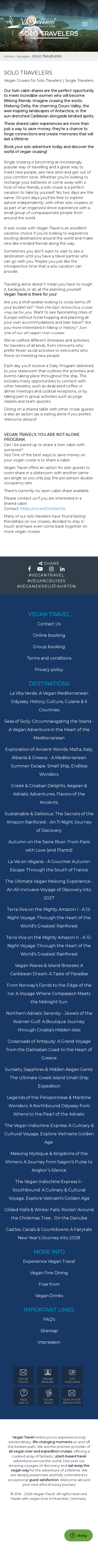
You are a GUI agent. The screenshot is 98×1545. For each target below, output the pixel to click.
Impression (49, 1342)
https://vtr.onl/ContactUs (42, 508)
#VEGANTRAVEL (46, 575)
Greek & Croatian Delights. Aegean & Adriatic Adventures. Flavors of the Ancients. (49, 794)
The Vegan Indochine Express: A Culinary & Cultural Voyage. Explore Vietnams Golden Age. (49, 1134)
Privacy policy (49, 669)
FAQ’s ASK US (23, 1396)
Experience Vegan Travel (49, 1261)
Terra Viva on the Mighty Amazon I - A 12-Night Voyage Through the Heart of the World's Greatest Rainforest (49, 918)
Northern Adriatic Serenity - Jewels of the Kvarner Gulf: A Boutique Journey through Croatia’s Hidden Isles (49, 1021)
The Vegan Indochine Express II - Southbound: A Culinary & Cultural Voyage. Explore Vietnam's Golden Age (49, 1190)
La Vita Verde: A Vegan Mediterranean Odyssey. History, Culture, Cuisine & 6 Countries (49, 701)
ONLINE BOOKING (47, 1376)
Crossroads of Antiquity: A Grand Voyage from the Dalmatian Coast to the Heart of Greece (49, 1049)
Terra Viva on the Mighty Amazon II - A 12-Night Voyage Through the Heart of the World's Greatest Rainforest (49, 946)
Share (49, 563)
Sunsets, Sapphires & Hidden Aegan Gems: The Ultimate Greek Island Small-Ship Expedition (49, 1078)
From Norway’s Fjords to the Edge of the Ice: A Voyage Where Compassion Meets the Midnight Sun (49, 993)
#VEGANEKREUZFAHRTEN (46, 586)
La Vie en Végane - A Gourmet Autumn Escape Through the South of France (49, 865)
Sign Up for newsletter (72, 1396)
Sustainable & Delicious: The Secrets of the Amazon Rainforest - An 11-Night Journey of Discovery (49, 822)
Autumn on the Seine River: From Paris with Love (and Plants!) (49, 846)
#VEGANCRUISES (46, 580)
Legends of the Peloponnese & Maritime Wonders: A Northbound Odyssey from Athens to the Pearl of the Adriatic (49, 1106)
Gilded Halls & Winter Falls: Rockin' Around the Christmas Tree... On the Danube (49, 1214)
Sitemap (49, 1330)
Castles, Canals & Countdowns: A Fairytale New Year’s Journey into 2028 (49, 1233)
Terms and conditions (49, 658)
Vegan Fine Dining (49, 1272)
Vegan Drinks (49, 1295)
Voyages (23, 56)
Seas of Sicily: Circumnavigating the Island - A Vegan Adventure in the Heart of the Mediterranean (49, 729)
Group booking (49, 646)
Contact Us (49, 623)
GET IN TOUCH (23, 1376)
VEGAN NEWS (48, 1396)
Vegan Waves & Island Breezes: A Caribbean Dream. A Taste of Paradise (49, 969)
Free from (49, 1284)
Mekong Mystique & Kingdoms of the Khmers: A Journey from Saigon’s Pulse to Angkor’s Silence (49, 1162)
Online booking (49, 635)
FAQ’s (49, 1319)
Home (9, 56)
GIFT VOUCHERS (72, 1376)
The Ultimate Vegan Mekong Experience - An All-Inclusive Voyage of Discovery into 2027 (49, 889)
